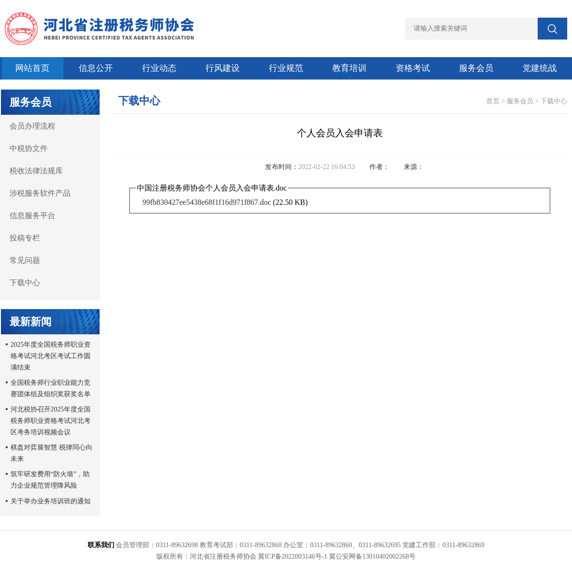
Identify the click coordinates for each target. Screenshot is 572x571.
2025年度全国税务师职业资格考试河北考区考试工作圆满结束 (50, 356)
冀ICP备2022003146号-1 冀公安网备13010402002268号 (337, 556)
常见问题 (25, 260)
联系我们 (101, 545)
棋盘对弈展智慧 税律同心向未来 (51, 453)
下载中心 (25, 283)
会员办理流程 (32, 126)
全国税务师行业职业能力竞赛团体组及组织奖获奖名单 (50, 388)
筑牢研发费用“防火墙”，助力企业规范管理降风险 (50, 480)
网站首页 (32, 68)
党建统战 (539, 68)
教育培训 (349, 68)
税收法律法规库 (36, 171)
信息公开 (96, 68)
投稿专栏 (25, 238)
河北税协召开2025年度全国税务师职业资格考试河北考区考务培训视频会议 (50, 421)
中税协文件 (29, 148)
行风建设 (222, 68)
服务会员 (476, 68)
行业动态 (159, 68)
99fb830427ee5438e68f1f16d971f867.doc (207, 202)
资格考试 (413, 68)
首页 (493, 101)
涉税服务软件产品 (40, 193)
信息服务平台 (32, 215)
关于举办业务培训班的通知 (50, 501)
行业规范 (286, 68)
